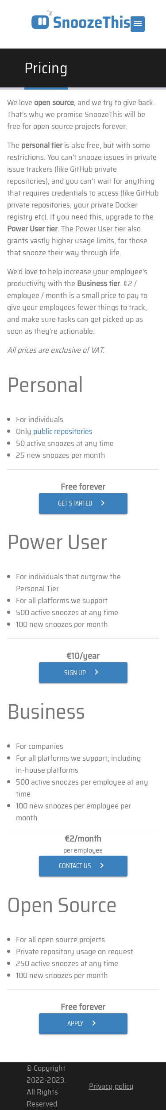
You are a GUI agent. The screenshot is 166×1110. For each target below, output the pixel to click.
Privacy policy (111, 1086)
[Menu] (138, 24)
